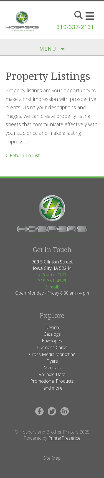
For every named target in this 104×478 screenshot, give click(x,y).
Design (52, 327)
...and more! (52, 388)
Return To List (25, 155)
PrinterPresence (64, 438)
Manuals (52, 368)
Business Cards (52, 347)
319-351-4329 (52, 281)
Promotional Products (52, 381)
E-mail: (52, 287)
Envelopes (52, 341)
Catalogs (52, 334)
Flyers (52, 361)
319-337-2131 (75, 27)
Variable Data (52, 374)
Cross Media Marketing (52, 354)
